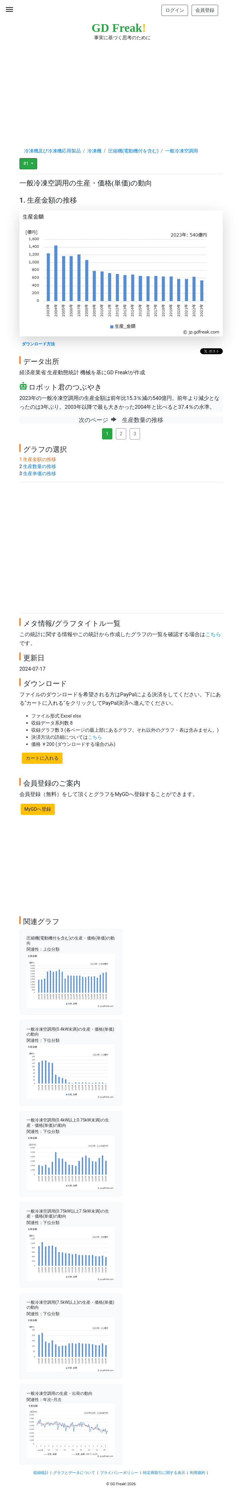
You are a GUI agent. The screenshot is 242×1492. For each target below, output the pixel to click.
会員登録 (204, 10)
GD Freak (119, 28)
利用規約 (197, 1472)
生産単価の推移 (39, 473)
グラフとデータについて (74, 1472)
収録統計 (41, 1472)
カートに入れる (42, 758)
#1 (26, 163)
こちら (213, 634)
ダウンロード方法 (38, 344)
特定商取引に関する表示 (164, 1472)
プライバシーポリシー (119, 1472)
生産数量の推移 (39, 466)
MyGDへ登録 (37, 809)
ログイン (174, 10)
